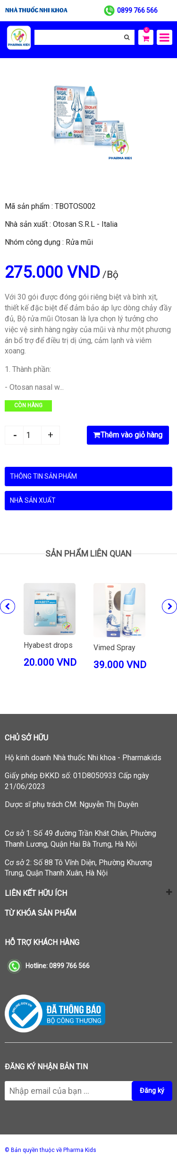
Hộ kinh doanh (83, 757)
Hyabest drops (48, 645)
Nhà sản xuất (33, 500)
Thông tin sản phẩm (43, 476)
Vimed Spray (114, 647)
